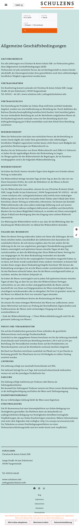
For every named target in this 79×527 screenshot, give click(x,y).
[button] (6, 5)
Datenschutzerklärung (63, 522)
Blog (39, 495)
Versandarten (39, 513)
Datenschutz (39, 504)
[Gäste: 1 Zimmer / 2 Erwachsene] (39, 24)
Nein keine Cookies (40, 522)
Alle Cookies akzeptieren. (18, 522)
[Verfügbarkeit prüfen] (39, 30)
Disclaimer (40, 508)
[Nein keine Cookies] (75, 520)
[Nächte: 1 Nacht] (48, 17)
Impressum (39, 499)
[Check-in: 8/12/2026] (31, 17)
